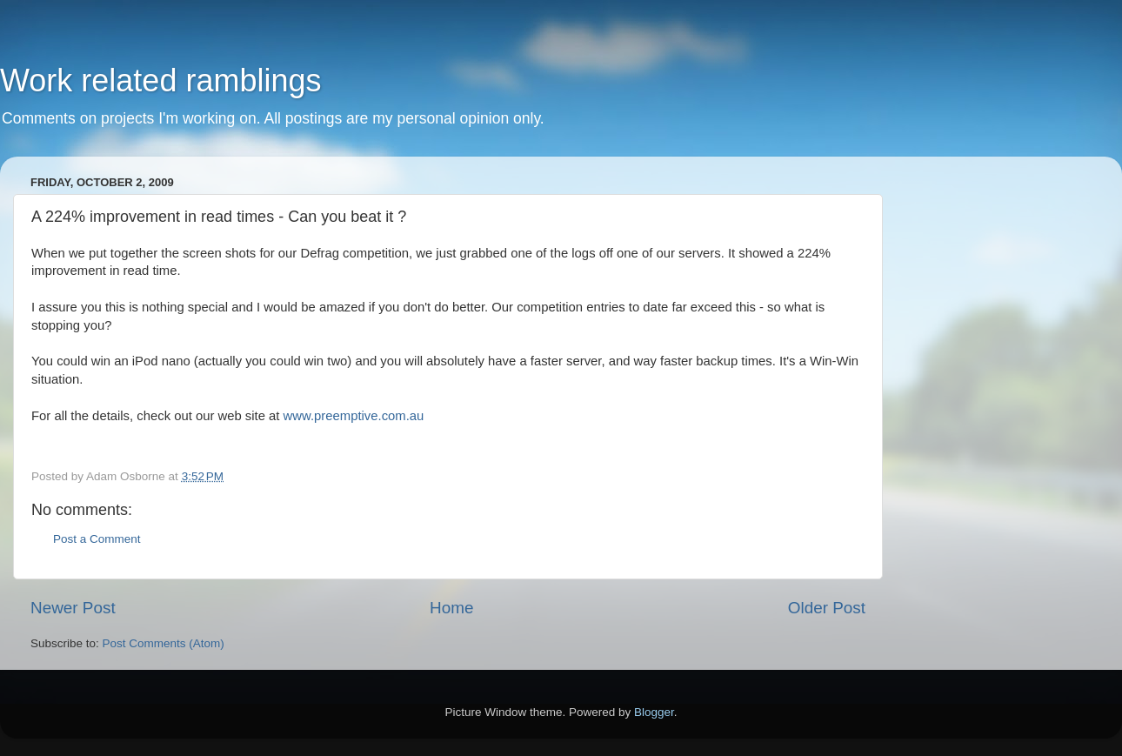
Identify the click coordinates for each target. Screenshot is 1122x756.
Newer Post (73, 608)
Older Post (826, 608)
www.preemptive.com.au (354, 416)
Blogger (654, 712)
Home (451, 608)
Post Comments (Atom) (163, 643)
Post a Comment (97, 538)
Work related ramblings (160, 80)
